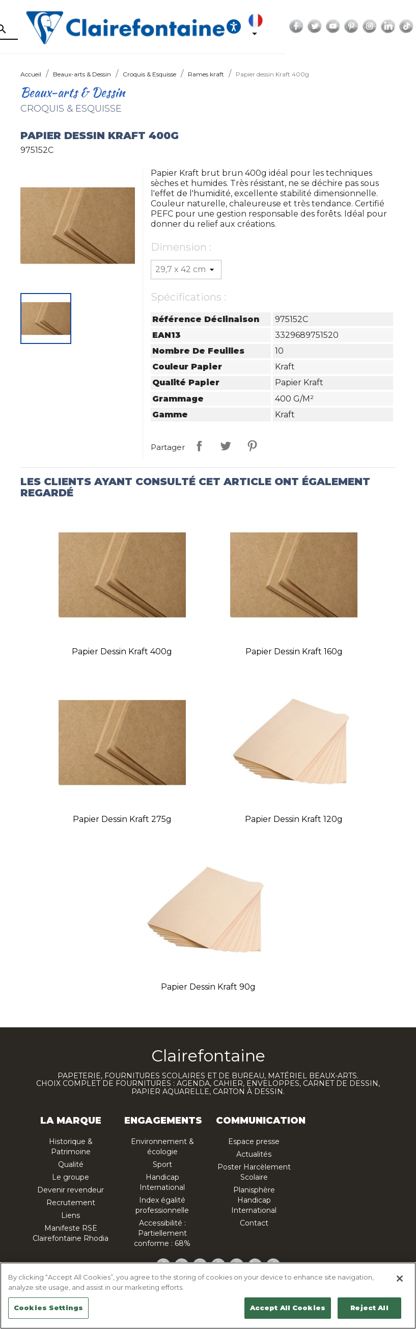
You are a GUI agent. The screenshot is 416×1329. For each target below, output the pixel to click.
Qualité (71, 1164)
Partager (199, 446)
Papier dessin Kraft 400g (122, 651)
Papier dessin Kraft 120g (294, 819)
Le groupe (70, 1177)
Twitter (389, 26)
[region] (208, 1295)
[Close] (400, 1278)
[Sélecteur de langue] (332, 26)
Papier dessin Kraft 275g (122, 819)
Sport (162, 1164)
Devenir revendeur (70, 1189)
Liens (70, 1215)
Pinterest (252, 446)
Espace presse (254, 1141)
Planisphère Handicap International (253, 1200)
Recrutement (70, 1202)
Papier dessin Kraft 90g (208, 987)
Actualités (253, 1154)
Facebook (371, 26)
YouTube (408, 26)
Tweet (225, 446)
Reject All (369, 1308)
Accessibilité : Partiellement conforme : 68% (162, 1233)
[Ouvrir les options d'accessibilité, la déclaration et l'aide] (308, 26)
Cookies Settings (48, 1308)
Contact (254, 1223)
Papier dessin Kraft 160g (294, 651)
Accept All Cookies (287, 1308)
